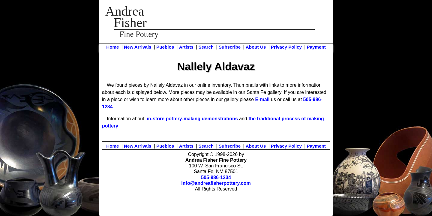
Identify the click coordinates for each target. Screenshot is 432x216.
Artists (186, 47)
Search (206, 47)
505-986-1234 (216, 177)
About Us (256, 47)
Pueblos (165, 47)
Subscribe (230, 47)
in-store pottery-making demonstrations (192, 118)
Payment (316, 47)
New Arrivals (137, 47)
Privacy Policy (286, 47)
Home (112, 47)
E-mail (262, 99)
